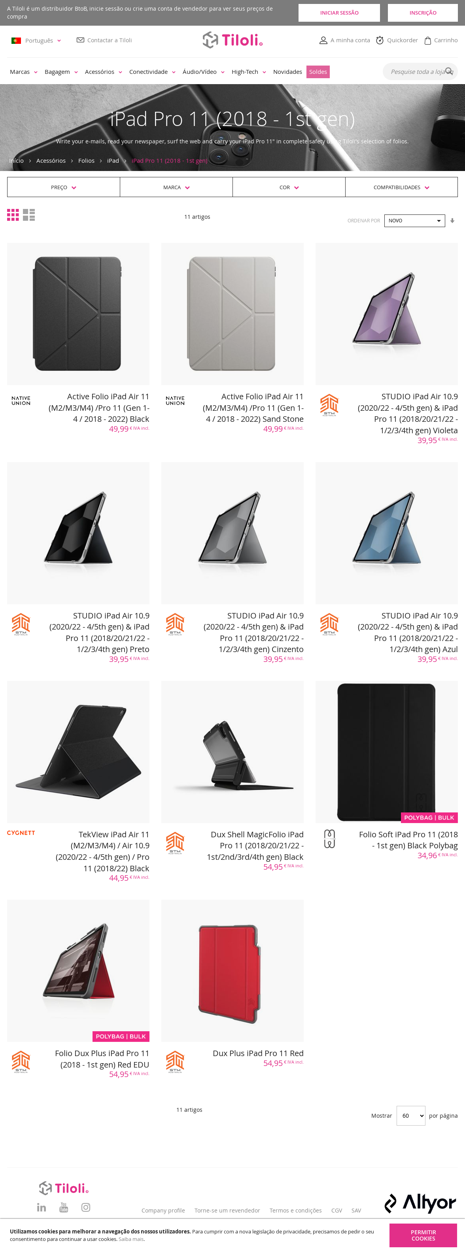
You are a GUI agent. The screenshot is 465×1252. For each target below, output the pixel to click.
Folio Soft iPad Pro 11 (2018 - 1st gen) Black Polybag (408, 840)
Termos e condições (296, 1210)
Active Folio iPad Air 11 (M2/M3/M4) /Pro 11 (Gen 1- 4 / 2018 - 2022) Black (99, 407)
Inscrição (422, 12)
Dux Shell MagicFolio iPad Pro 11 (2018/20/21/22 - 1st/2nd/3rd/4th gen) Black (255, 845)
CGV (336, 1210)
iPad (113, 160)
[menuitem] (23, 72)
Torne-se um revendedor (227, 1210)
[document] (233, 1235)
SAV (356, 1210)
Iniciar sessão (337, 12)
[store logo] (232, 40)
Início (16, 160)
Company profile (163, 1210)
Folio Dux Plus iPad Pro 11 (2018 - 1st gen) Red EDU (102, 1059)
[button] (37, 40)
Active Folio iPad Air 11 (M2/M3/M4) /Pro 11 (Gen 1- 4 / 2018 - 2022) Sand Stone (253, 407)
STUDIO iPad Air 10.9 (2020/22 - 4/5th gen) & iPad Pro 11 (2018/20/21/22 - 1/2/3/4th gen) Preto (99, 632)
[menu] (189, 72)
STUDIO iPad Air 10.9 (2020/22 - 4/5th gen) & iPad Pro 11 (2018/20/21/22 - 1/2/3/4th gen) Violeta (408, 413)
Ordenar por (364, 220)
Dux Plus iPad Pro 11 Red (258, 1053)
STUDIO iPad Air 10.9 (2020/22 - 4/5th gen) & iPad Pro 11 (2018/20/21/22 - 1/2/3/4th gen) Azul (408, 632)
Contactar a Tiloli (109, 40)
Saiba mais (131, 1239)
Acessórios (51, 160)
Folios (86, 160)
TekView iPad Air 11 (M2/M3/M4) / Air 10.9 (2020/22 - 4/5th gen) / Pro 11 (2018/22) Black (102, 851)
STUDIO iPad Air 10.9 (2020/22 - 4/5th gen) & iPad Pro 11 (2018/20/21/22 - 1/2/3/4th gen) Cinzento (254, 632)
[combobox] (420, 71)
